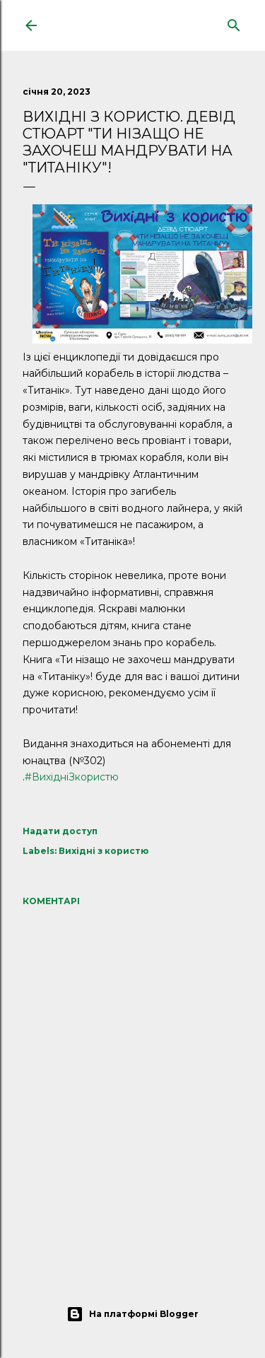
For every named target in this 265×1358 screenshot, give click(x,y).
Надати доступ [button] (60, 831)
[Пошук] (233, 22)
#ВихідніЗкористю (72, 777)
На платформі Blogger (132, 1314)
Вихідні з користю (103, 850)
